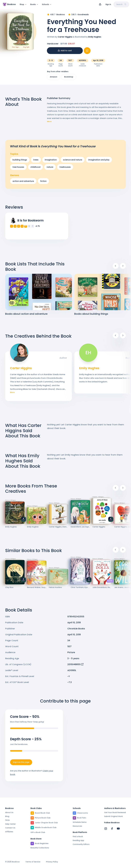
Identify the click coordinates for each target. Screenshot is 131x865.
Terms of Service (32, 862)
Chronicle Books (76, 630)
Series (110, 582)
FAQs (7, 820)
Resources (77, 826)
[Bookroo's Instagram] (106, 829)
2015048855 (75, 665)
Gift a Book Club (38, 832)
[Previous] (116, 267)
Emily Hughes (94, 38)
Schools (46, 4)
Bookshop (68, 78)
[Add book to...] (87, 52)
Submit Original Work (113, 816)
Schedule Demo (80, 822)
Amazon (53, 78)
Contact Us (10, 828)
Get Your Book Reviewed (115, 812)
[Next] (123, 267)
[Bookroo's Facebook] (112, 829)
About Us (9, 812)
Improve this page (21, 763)
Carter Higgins (65, 38)
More (49, 123)
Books (34, 4)
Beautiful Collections (40, 848)
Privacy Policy (52, 862)
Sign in (108, 4)
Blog (7, 816)
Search (121, 4)
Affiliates (9, 831)
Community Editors (81, 844)
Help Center (10, 824)
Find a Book (78, 836)
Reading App (78, 840)
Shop (23, 4)
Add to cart (65, 52)
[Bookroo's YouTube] (118, 829)
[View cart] (100, 4)
